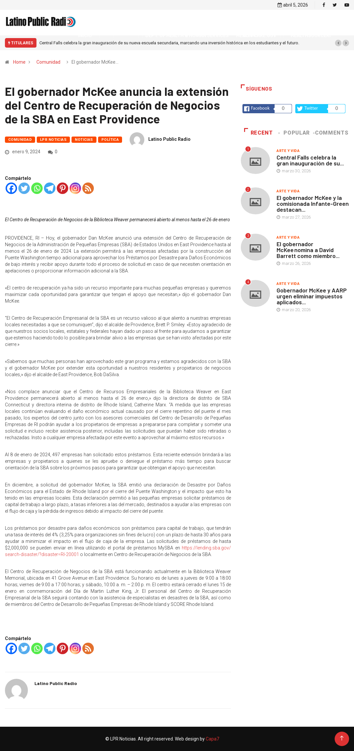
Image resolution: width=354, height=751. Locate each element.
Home (19, 62)
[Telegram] (49, 188)
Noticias (84, 140)
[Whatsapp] (37, 188)
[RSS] (88, 188)
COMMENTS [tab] (331, 133)
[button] (338, 43)
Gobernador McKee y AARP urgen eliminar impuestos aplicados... (312, 296)
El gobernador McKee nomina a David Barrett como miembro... (308, 249)
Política (110, 140)
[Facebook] (11, 188)
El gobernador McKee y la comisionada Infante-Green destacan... (313, 203)
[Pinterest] (62, 188)
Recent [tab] (258, 133)
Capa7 (212, 738)
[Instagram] (75, 188)
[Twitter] (24, 188)
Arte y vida (288, 151)
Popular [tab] (294, 133)
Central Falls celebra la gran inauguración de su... (310, 160)
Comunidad (48, 62)
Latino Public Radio (169, 139)
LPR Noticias (53, 140)
